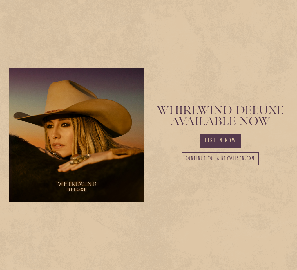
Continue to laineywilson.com (220, 158)
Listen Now (220, 141)
